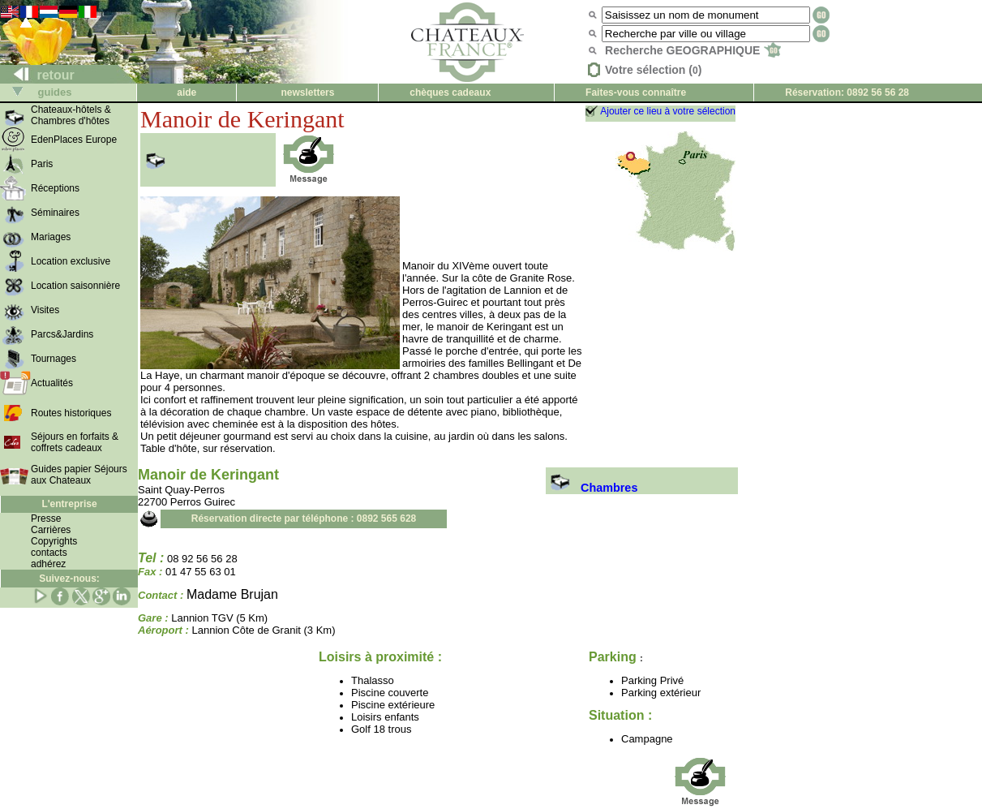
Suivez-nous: (69, 578)
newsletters (307, 92)
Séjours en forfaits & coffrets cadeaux (74, 442)
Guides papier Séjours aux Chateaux (79, 474)
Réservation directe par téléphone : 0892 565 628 (303, 518)
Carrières (51, 530)
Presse (46, 518)
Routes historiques (71, 413)
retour (38, 75)
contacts (49, 552)
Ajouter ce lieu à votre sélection (667, 111)
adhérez (48, 564)
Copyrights (54, 541)
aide (186, 92)
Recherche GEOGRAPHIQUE (693, 50)
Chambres (591, 487)
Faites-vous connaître (635, 92)
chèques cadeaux (450, 92)
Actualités (52, 383)
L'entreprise (68, 504)
